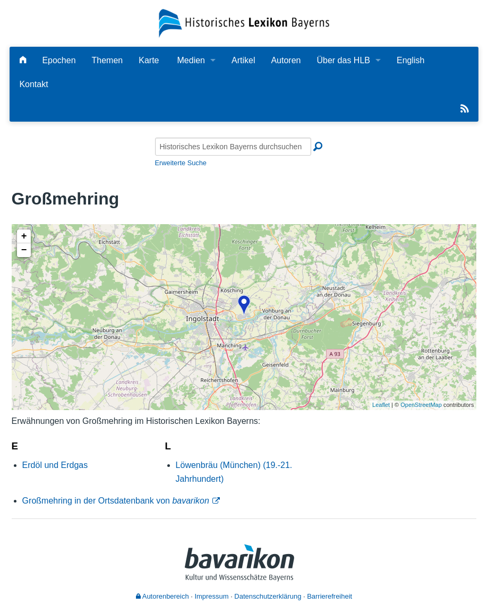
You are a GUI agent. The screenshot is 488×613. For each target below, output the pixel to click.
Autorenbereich (162, 596)
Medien (191, 60)
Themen (107, 60)
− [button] (24, 250)
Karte (149, 60)
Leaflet (381, 405)
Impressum (211, 596)
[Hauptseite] (23, 60)
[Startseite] (243, 22)
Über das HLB (343, 60)
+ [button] (24, 236)
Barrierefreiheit (329, 596)
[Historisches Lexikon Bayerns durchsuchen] (233, 147)
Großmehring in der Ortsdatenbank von (115, 500)
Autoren (286, 60)
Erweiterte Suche (181, 163)
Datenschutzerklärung (267, 596)
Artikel (243, 60)
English (410, 60)
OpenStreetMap (421, 405)
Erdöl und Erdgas (55, 465)
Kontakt (33, 84)
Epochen (58, 60)
